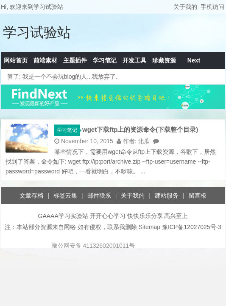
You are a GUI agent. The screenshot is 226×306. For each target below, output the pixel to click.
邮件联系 (99, 195)
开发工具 (134, 60)
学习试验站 (37, 32)
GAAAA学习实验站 (63, 215)
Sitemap (149, 227)
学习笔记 (105, 60)
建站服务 (167, 195)
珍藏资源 (164, 60)
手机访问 (212, 6)
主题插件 (75, 60)
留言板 (197, 195)
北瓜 (144, 141)
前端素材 (45, 60)
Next (193, 60)
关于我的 (185, 6)
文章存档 (31, 195)
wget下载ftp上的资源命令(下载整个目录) (140, 129)
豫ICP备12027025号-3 (191, 227)
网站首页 (16, 60)
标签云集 (65, 195)
